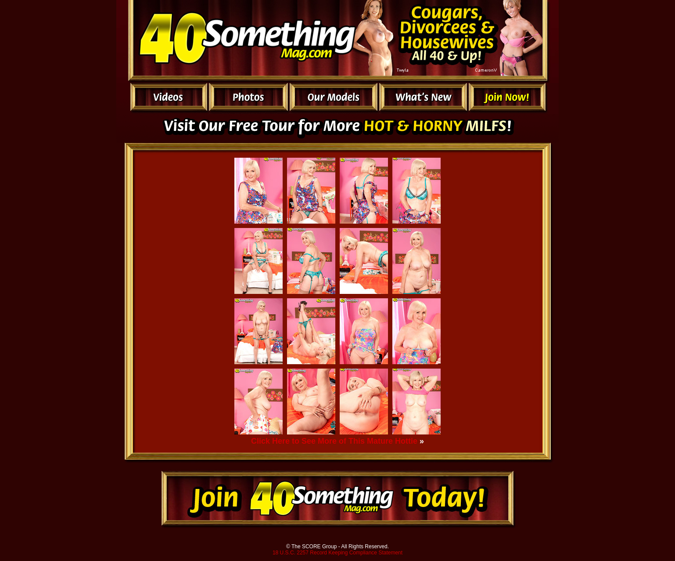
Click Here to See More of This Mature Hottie (334, 441)
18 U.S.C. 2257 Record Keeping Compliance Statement (337, 553)
